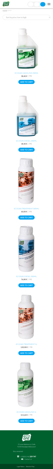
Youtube (38, 451)
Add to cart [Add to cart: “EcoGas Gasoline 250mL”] (26, 82)
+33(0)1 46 (28, 456)
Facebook (25, 451)
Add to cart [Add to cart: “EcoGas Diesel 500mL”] (26, 285)
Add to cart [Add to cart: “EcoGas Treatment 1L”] (26, 353)
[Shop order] (26, 17)
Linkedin (34, 451)
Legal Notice (21, 466)
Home (5, 10)
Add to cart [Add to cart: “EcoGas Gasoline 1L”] (26, 421)
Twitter (30, 451)
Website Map (30, 466)
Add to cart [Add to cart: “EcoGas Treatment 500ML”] (26, 217)
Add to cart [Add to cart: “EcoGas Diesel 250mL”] (26, 150)
